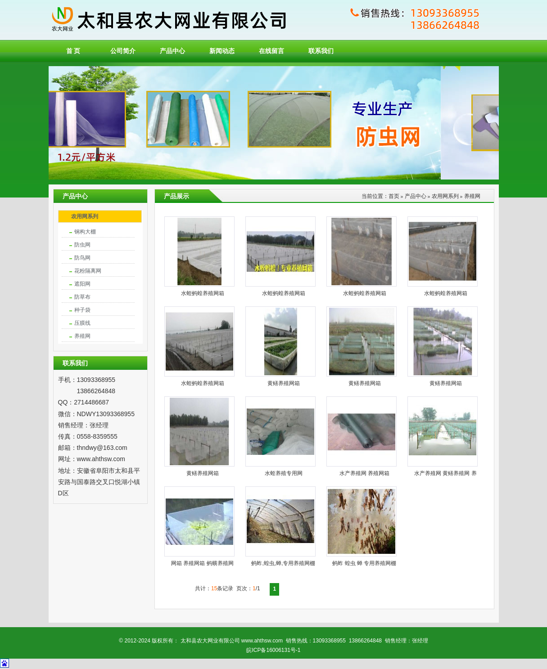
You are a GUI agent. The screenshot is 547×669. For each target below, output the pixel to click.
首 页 (73, 51)
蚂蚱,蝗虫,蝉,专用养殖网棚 (283, 563)
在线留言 (271, 51)
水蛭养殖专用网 (284, 473)
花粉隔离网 (87, 271)
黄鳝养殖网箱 (283, 383)
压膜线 (82, 323)
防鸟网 (82, 258)
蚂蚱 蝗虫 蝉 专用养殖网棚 (364, 563)
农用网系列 (84, 216)
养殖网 (82, 336)
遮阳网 (82, 284)
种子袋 (82, 310)
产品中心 (172, 51)
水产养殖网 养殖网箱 (364, 473)
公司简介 (123, 51)
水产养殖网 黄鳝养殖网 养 (445, 473)
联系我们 (321, 51)
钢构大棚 (85, 232)
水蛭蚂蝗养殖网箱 (202, 293)
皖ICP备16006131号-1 (273, 650)
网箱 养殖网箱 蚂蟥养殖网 (202, 563)
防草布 (82, 297)
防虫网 (82, 245)
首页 (394, 196)
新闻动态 (222, 51)
